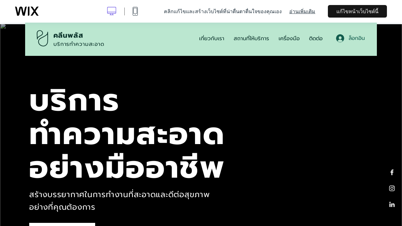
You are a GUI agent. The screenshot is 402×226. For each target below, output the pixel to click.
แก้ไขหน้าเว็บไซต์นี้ (357, 11)
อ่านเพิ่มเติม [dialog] (302, 11)
